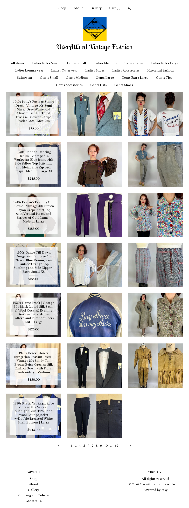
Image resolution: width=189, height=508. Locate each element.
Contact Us (34, 501)
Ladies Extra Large (164, 63)
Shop (62, 8)
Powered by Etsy (155, 490)
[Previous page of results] (59, 445)
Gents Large (105, 77)
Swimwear (24, 77)
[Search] (129, 8)
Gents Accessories (69, 85)
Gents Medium (77, 77)
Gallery (96, 8)
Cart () (115, 8)
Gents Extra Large (135, 77)
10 (106, 445)
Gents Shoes (123, 85)
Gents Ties (164, 77)
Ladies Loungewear (29, 70)
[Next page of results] (130, 445)
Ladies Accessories (126, 70)
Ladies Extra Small (45, 63)
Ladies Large (133, 63)
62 (116, 445)
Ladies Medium (105, 63)
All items (17, 63)
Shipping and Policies (33, 495)
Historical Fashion (160, 70)
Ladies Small (76, 63)
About (78, 8)
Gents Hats (98, 85)
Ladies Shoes (95, 70)
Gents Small (49, 77)
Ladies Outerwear (64, 70)
